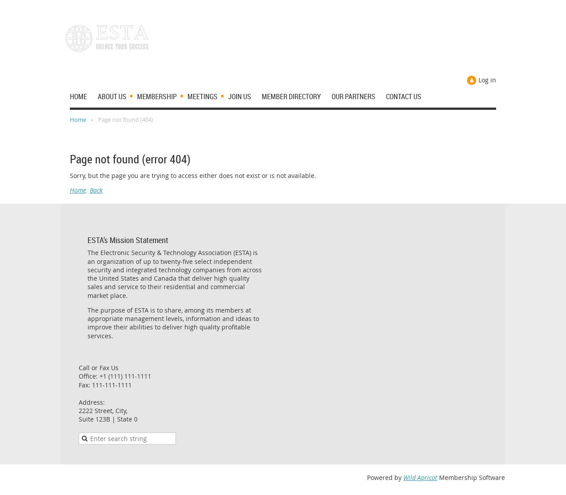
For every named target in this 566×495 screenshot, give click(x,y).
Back (96, 190)
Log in (487, 80)
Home (78, 120)
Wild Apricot (420, 477)
